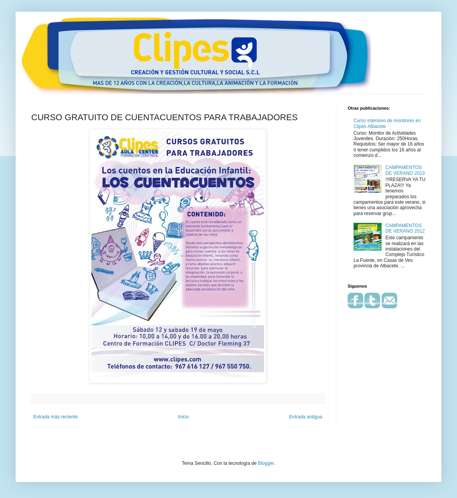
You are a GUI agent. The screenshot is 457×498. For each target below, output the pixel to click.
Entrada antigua (305, 417)
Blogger (266, 463)
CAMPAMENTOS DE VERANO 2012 (405, 228)
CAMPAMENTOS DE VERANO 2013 (405, 170)
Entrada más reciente (55, 417)
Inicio (183, 417)
